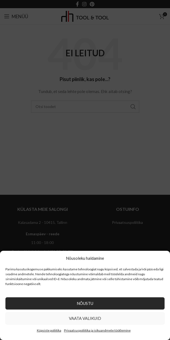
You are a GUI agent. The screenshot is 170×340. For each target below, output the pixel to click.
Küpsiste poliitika (49, 330)
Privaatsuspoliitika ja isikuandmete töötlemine (97, 330)
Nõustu (85, 303)
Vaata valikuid (85, 318)
